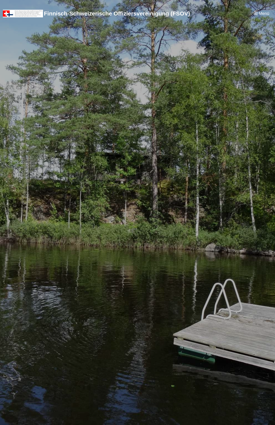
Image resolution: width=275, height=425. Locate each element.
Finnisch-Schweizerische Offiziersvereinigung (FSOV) (117, 13)
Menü (261, 13)
